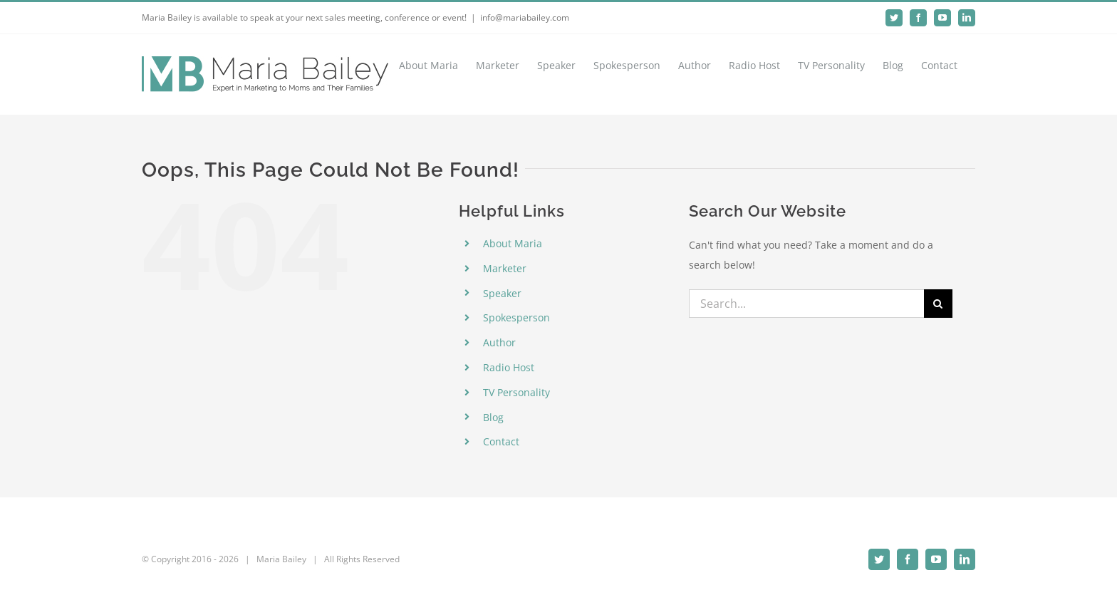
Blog (493, 417)
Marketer (504, 268)
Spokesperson (516, 317)
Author (499, 342)
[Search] (938, 303)
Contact (501, 441)
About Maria (512, 243)
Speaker (502, 293)
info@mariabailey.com (524, 17)
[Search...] (806, 303)
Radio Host (508, 367)
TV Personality (516, 392)
